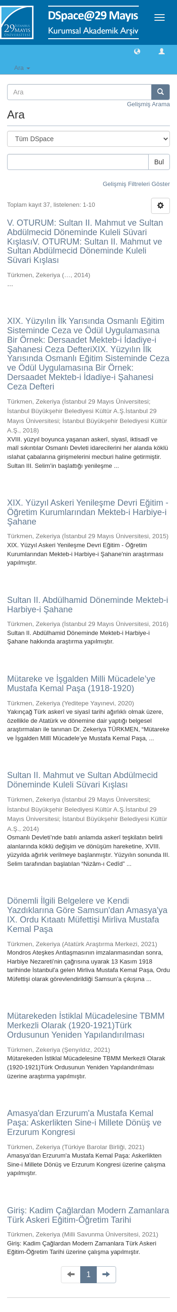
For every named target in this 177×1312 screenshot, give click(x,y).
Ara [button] (22, 67)
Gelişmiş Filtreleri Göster (136, 183)
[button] (137, 51)
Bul (159, 162)
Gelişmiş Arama (148, 104)
